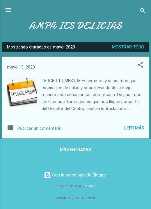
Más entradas (75, 149)
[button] (140, 65)
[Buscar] (142, 12)
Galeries (89, 186)
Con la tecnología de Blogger (75, 175)
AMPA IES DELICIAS (75, 25)
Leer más (134, 128)
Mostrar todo (128, 47)
